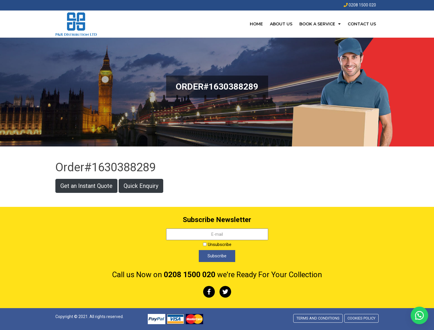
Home (256, 24)
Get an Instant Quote (86, 185)
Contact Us (362, 24)
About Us (281, 24)
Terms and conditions (318, 318)
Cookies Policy (361, 318)
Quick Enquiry (141, 185)
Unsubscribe (217, 244)
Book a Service (317, 24)
